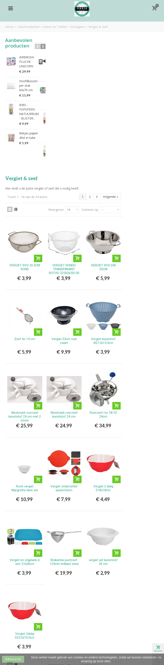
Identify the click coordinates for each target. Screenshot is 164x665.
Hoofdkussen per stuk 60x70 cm (28, 85)
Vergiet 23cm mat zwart (102, 198)
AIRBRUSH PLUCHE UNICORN (26, 61)
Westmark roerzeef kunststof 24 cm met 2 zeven (64, 272)
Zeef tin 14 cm (64, 196)
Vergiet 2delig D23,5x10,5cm (64, 486)
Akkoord (13, 659)
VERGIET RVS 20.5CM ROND (64, 126)
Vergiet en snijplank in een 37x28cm (64, 414)
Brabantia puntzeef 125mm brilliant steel (102, 414)
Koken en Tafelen (55, 27)
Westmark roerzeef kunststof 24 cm (102, 270)
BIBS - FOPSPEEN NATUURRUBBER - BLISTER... (29, 111)
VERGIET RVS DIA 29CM (139, 126)
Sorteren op (126, 70)
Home (9, 27)
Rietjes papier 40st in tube (28, 135)
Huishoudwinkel (29, 27)
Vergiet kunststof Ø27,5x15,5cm (140, 198)
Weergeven (92, 70)
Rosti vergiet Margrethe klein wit (64, 342)
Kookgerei (78, 27)
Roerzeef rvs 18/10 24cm (140, 270)
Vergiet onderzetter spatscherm (102, 342)
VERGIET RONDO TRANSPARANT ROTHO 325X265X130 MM (102, 129)
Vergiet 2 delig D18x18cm (140, 342)
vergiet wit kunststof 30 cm (140, 414)
